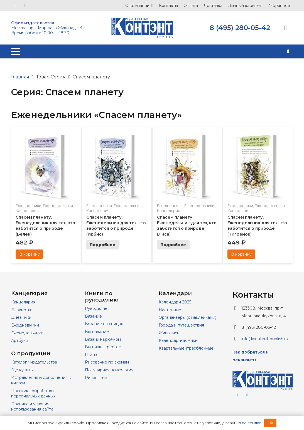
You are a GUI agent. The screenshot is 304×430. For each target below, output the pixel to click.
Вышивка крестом (103, 346)
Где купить (22, 369)
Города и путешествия (181, 325)
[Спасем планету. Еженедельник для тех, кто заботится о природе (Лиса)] (187, 134)
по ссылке (251, 423)
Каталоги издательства (34, 362)
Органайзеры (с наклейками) (187, 317)
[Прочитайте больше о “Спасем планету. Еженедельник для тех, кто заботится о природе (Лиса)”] (173, 244)
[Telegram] (25, 5)
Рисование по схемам (107, 362)
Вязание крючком (103, 339)
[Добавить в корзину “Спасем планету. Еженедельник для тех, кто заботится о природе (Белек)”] (29, 254)
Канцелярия (27, 210)
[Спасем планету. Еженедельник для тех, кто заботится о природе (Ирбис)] (117, 134)
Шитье (92, 354)
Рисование (96, 377)
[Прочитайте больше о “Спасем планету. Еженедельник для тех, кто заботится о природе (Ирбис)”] (102, 244)
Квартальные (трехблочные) (187, 348)
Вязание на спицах (104, 323)
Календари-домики (178, 340)
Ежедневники (28, 205)
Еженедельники (58, 205)
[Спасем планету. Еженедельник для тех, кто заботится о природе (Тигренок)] (258, 134)
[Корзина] (285, 28)
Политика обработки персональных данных (33, 393)
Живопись (169, 332)
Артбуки (19, 340)
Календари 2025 (175, 302)
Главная (20, 77)
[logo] (142, 28)
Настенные (170, 309)
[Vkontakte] (15, 5)
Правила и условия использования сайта (32, 406)
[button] (288, 51)
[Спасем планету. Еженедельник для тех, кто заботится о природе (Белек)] (46, 134)
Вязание (93, 316)
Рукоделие (96, 308)
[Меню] (16, 51)
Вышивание (97, 331)
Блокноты (21, 309)
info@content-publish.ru (264, 338)
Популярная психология (109, 369)
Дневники (21, 317)
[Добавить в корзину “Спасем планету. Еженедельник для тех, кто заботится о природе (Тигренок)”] (241, 254)
